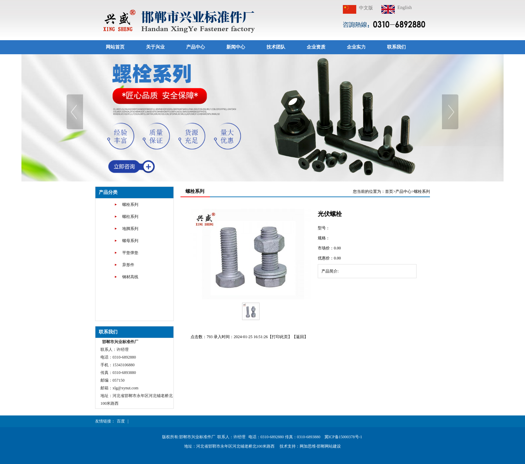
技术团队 (276, 47)
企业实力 (356, 47)
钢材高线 (130, 277)
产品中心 (195, 47)
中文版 (366, 7)
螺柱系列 (130, 216)
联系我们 (396, 47)
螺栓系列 (130, 204)
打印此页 (280, 336)
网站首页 (115, 47)
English (404, 7)
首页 (389, 191)
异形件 (128, 264)
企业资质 (316, 47)
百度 (121, 421)
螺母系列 (130, 240)
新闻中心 (235, 47)
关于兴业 (155, 47)
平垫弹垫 (130, 252)
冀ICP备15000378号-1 (343, 437)
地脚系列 (130, 228)
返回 (300, 336)
